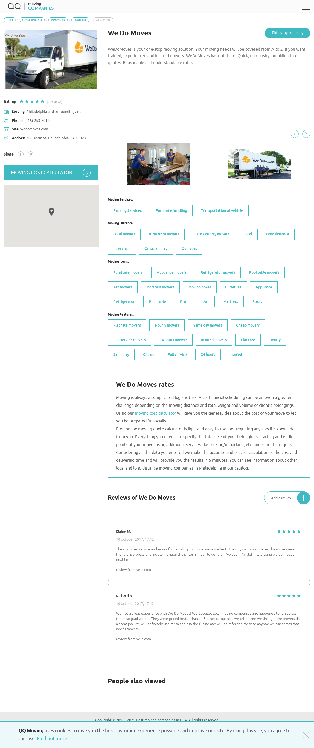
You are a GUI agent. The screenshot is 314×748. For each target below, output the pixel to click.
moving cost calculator (51, 172)
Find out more (52, 738)
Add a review (290, 497)
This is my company (287, 33)
